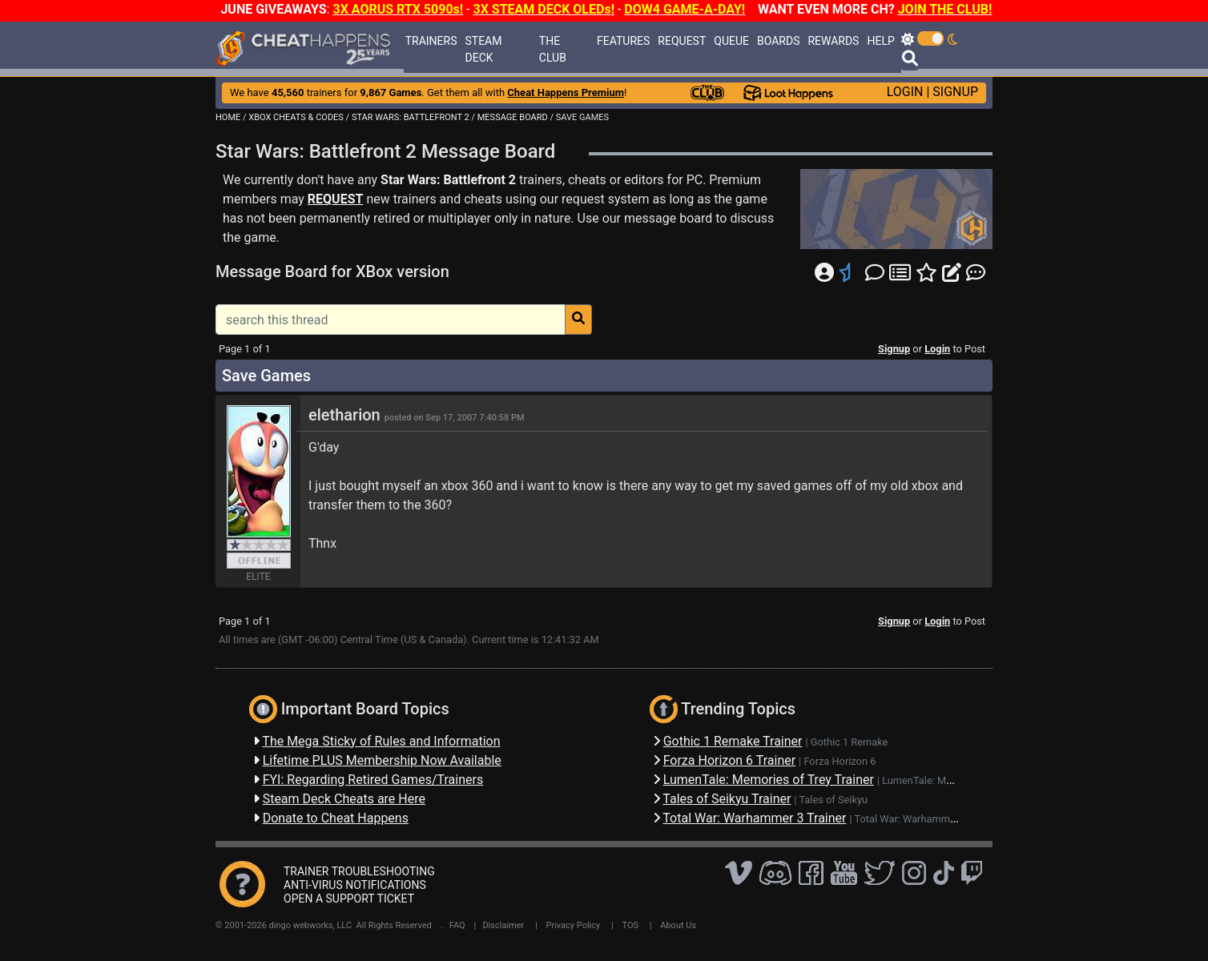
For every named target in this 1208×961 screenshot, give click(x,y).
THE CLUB (552, 49)
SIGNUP (955, 91)
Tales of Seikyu (833, 800)
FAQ (457, 925)
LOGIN (905, 91)
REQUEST (682, 40)
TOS (630, 925)
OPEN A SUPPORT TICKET (349, 898)
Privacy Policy (573, 925)
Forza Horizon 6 (839, 761)
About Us (678, 925)
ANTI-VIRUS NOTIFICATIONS (355, 885)
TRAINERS (431, 40)
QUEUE (731, 40)
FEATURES (623, 40)
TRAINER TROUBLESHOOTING (359, 871)
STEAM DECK (483, 49)
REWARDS (833, 40)
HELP (880, 40)
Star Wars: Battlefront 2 (448, 179)
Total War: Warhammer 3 (911, 819)
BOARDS (778, 40)
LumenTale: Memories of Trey (949, 780)
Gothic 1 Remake (849, 742)
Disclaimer (503, 925)
